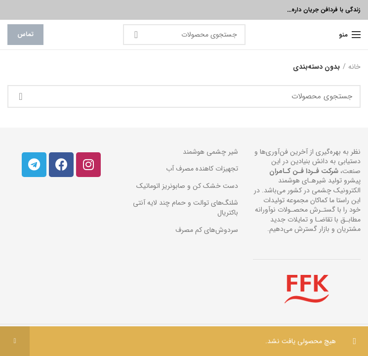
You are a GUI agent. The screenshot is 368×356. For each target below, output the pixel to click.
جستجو (136, 34)
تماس (25, 34)
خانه (354, 67)
